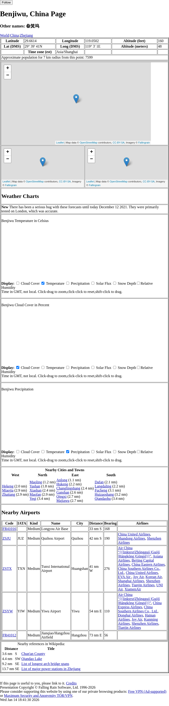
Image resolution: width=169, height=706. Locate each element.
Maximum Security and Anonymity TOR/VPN (38, 696)
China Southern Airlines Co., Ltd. (138, 609)
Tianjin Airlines (142, 585)
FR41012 (9, 635)
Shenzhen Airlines (145, 623)
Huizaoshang (104, 494)
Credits (71, 683)
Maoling (36, 482)
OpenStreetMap (89, 142)
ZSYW (8, 611)
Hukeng (62, 484)
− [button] (7, 75)
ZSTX (7, 569)
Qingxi (61, 496)
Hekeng (8, 486)
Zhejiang (26, 35)
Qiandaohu (103, 498)
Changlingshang (68, 488)
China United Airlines (134, 534)
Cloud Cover (30, 283)
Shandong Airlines (131, 538)
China (14, 35)
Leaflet (60, 142)
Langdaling (103, 486)
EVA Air (124, 577)
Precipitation (80, 283)
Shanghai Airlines (131, 581)
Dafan (99, 482)
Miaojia (8, 490)
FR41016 (9, 529)
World (4, 35)
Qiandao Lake (31, 659)
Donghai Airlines (130, 615)
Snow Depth (127, 283)
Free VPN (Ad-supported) (147, 691)
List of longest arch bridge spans (45, 664)
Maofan (35, 494)
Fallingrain (144, 142)
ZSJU (7, 538)
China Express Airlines (140, 605)
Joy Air (138, 577)
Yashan (35, 486)
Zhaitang (8, 494)
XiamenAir (133, 589)
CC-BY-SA (119, 142)
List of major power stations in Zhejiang (50, 669)
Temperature (55, 283)
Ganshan (62, 492)
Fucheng (101, 490)
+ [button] (7, 68)
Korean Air (154, 577)
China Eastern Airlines (148, 564)
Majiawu (62, 501)
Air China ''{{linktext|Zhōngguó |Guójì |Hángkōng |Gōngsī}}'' (139, 552)
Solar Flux (103, 283)
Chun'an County (33, 654)
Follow (6, 2)
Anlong (61, 480)
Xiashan (35, 490)
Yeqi (33, 498)
